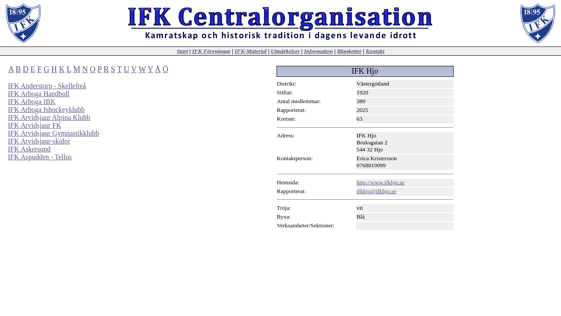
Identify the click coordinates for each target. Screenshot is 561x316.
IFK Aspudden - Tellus (40, 157)
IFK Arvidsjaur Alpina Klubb (49, 117)
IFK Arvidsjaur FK (34, 125)
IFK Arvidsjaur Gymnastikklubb (53, 133)
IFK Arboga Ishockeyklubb (46, 109)
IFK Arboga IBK (31, 101)
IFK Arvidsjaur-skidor (39, 141)
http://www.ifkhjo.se (381, 182)
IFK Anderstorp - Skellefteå (47, 86)
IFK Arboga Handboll (38, 93)
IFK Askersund (29, 149)
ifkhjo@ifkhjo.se (376, 191)
